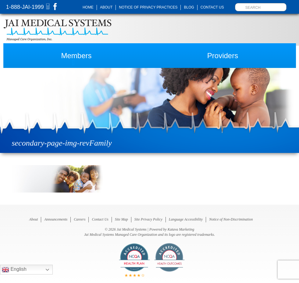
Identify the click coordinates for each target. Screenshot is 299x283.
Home (88, 7)
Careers (79, 219)
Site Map (121, 219)
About (106, 7)
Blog (189, 7)
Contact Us (212, 7)
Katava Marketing (181, 229)
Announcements (55, 219)
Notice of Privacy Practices (148, 7)
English (14, 269)
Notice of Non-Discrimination (231, 219)
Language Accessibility (186, 219)
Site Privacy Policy (148, 219)
